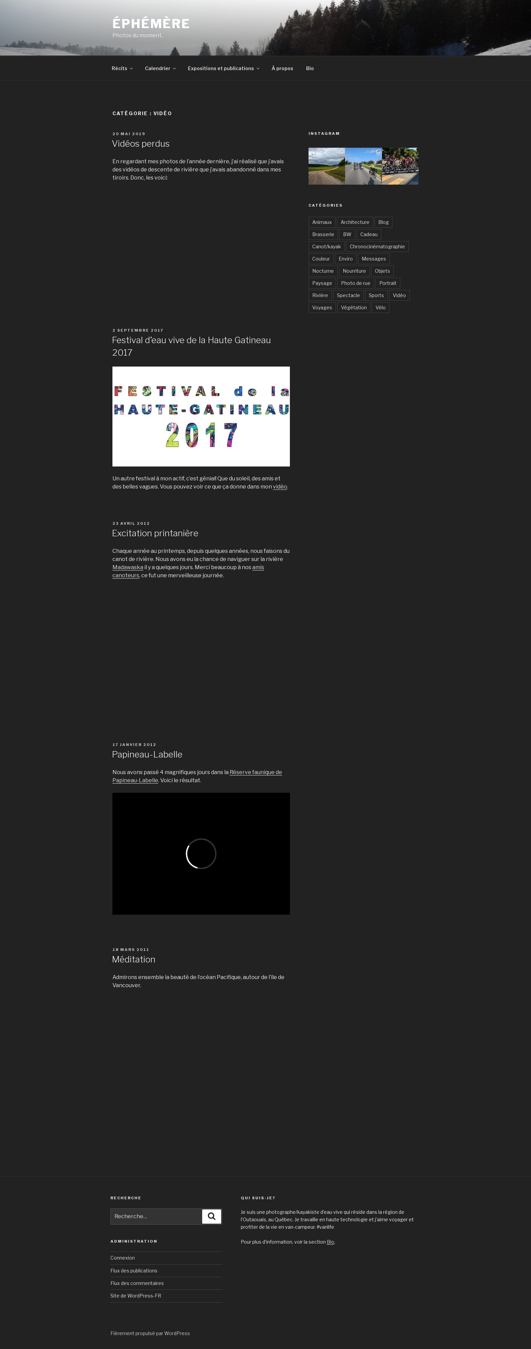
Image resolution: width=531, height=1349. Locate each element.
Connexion (122, 1258)
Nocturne (323, 271)
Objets (382, 271)
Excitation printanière (155, 533)
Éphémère (151, 23)
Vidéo (399, 295)
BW (347, 234)
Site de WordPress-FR (135, 1296)
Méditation (133, 959)
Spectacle (348, 295)
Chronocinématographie (377, 246)
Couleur (321, 259)
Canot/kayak (326, 246)
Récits (123, 68)
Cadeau (369, 234)
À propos (282, 68)
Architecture (355, 222)
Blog (383, 222)
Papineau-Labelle (147, 754)
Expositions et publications (224, 68)
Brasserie (323, 234)
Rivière (320, 295)
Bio (310, 68)
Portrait (388, 283)
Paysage (322, 283)
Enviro (346, 259)
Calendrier (161, 68)
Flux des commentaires (137, 1283)
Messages (374, 259)
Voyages (322, 307)
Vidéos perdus (141, 143)
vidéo (280, 486)
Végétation (354, 307)
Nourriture (354, 271)
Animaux (322, 222)
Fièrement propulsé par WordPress (150, 1333)
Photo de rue (355, 283)
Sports (376, 295)
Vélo (381, 307)
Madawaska (127, 567)
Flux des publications (133, 1270)
